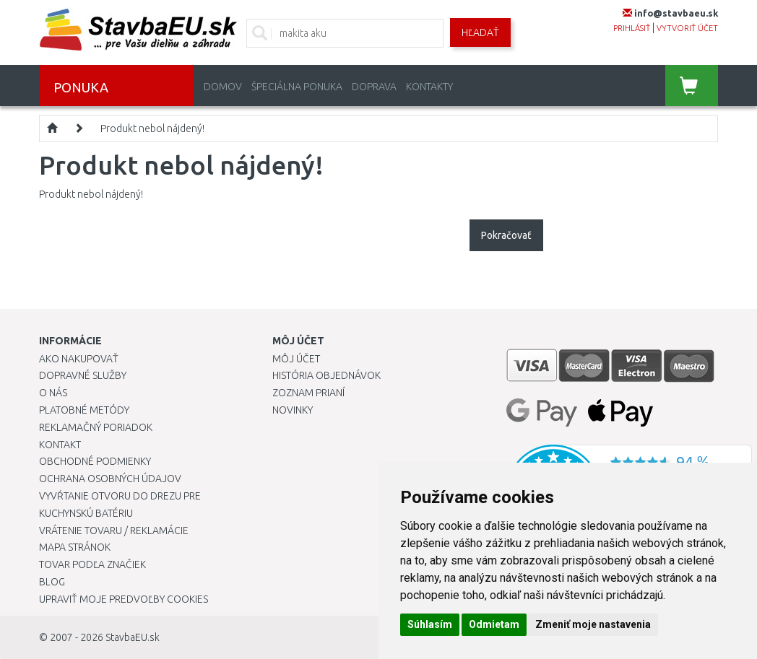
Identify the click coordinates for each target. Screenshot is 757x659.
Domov (223, 86)
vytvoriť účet (687, 28)
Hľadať (480, 32)
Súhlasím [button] (429, 624)
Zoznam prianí (308, 392)
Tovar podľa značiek (92, 564)
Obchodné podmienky (95, 461)
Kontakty (429, 86)
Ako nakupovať (78, 359)
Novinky (292, 410)
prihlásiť (631, 28)
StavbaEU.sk (132, 637)
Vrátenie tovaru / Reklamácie (114, 530)
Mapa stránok (75, 547)
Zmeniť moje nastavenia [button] (593, 624)
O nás (53, 392)
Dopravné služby (82, 375)
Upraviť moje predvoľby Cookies (123, 599)
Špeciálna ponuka (296, 86)
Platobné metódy (84, 410)
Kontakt (60, 444)
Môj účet (296, 359)
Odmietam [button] (494, 624)
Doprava (374, 86)
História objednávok (326, 375)
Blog (52, 582)
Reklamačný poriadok (95, 427)
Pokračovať (506, 235)
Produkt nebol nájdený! (152, 128)
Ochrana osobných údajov (110, 478)
